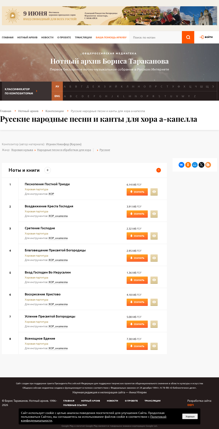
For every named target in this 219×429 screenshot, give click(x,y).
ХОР (51, 193)
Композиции (55, 111)
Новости (47, 37)
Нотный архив (27, 37)
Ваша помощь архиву (111, 37)
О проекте (64, 37)
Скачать (139, 191)
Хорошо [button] (190, 416)
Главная (8, 37)
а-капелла (61, 215)
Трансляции (83, 37)
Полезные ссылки (75, 405)
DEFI (190, 405)
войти (209, 36)
